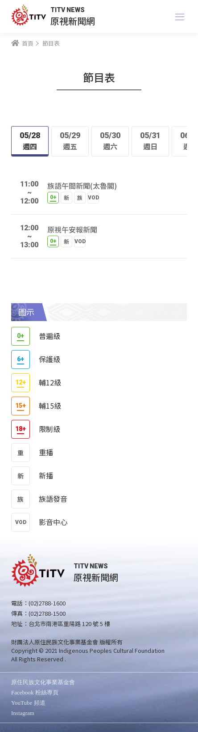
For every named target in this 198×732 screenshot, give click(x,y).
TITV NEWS (67, 9)
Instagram (22, 713)
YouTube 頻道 (28, 702)
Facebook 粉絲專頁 (34, 692)
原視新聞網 (72, 20)
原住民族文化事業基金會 (43, 682)
